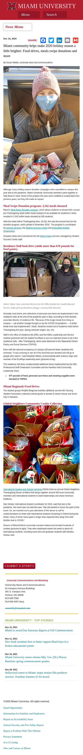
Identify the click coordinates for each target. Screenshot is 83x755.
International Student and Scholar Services (22, 489)
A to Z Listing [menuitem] (10, 742)
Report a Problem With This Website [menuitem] (22, 731)
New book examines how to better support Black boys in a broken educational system (36, 643)
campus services (13, 228)
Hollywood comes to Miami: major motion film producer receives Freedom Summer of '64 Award (36, 674)
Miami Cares (45, 236)
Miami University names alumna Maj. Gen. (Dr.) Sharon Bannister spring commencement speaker (35, 659)
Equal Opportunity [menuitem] (12, 707)
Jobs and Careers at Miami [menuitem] (16, 748)
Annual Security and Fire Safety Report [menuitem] (23, 725)
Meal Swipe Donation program (24, 210)
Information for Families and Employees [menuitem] (24, 713)
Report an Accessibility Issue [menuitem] (18, 719)
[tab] (29, 14)
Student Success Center (37, 228)
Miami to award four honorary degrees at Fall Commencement (39, 630)
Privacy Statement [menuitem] (12, 736)
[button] (55, 14)
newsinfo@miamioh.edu (17, 608)
